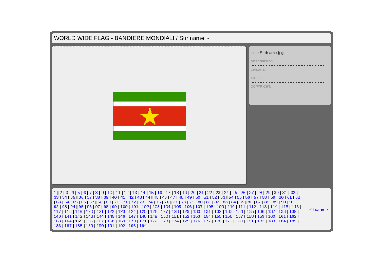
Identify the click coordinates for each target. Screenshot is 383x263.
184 (282, 220)
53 (223, 197)
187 (68, 225)
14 (143, 192)
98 (106, 206)
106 (188, 206)
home (318, 209)
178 (218, 220)
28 (259, 192)
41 (122, 197)
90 (283, 201)
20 (193, 192)
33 (56, 197)
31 (284, 192)
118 (68, 211)
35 (72, 197)
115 (284, 206)
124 (132, 211)
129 (185, 211)
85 (242, 201)
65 (75, 201)
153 (196, 216)
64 (66, 201)
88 (266, 201)
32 (293, 192)
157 (239, 216)
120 (89, 211)
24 (226, 192)
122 (110, 211)
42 (131, 197)
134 (239, 211)
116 (295, 206)
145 (110, 216)
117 (57, 211)
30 (276, 192)
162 (293, 216)
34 (64, 197)
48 (181, 197)
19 (184, 192)
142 (78, 216)
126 (153, 211)
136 (260, 211)
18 (176, 192)
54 (231, 197)
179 (228, 220)
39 (106, 197)
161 (282, 216)
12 (126, 192)
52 (214, 197)
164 (68, 220)
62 (298, 197)
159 (260, 216)
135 (250, 211)
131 (207, 211)
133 (228, 211)
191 (110, 225)
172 (153, 220)
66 (83, 201)
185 (293, 220)
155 (218, 216)
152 (185, 216)
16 (159, 192)
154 (207, 216)
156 (228, 216)
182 (260, 220)
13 (134, 192)
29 (268, 192)
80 (200, 201)
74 (150, 201)
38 (97, 197)
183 (271, 220)
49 (189, 197)
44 (147, 197)
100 (124, 206)
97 (97, 206)
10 (109, 192)
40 (114, 197)
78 (183, 201)
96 (89, 206)
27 (251, 192)
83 (225, 201)
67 (92, 201)
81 (208, 201)
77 (175, 201)
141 (68, 216)
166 (89, 220)
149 (153, 216)
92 (56, 206)
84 (233, 201)
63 (58, 201)
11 (118, 192)
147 (132, 216)
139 (293, 211)
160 (271, 216)
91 (291, 201)
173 (164, 220)
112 (252, 206)
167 (100, 220)
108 (209, 206)
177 (207, 220)
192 (121, 225)
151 (175, 216)
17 (168, 192)
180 (239, 220)
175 (185, 220)
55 (239, 197)
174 (175, 220)
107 (199, 206)
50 (197, 197)
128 (175, 211)
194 (143, 225)
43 (139, 197)
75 (158, 201)
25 (234, 192)
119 (78, 211)
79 (191, 201)
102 (145, 206)
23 (218, 192)
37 (89, 197)
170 (132, 220)
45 (156, 197)
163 (57, 220)
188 (78, 225)
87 (258, 201)
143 (89, 216)
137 (271, 211)
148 (143, 216)
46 (164, 197)
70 (116, 201)
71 (125, 201)
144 (100, 216)
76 (167, 201)
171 (143, 220)
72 (133, 201)
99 (114, 206)
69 (108, 201)
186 (57, 225)
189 (89, 225)
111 (241, 206)
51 (206, 197)
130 (196, 211)
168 (110, 220)
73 (141, 201)
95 (81, 206)
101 (134, 206)
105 (177, 206)
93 (64, 206)
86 (250, 201)
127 (164, 211)
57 (256, 197)
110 (231, 206)
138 (282, 211)
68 (100, 201)
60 (281, 197)
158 (250, 216)
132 (218, 211)
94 (72, 206)
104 (166, 206)
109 (220, 206)
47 (172, 197)
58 (264, 197)
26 (243, 192)
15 (151, 192)
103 (156, 206)
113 (263, 206)
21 (201, 192)
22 (209, 192)
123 (121, 211)
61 (289, 197)
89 (275, 201)
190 (100, 225)
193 (132, 225)
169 (121, 220)
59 (272, 197)
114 (274, 206)
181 (250, 220)
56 (247, 197)
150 (164, 216)
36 (81, 197)
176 (196, 220)
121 (100, 211)
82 (216, 201)
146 (121, 216)
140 (57, 216)
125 (143, 211)
